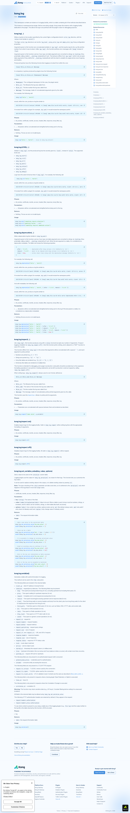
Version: (95, 15)
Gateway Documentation (101, 24)
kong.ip (98, 43)
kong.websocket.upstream (103, 85)
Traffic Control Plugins (62, 796)
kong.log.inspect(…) (99, 104)
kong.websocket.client (102, 82)
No (22, 748)
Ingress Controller (40, 799)
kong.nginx (99, 48)
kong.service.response (102, 66)
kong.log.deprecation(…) (100, 101)
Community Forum (101, 790)
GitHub (98, 792)
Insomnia (37, 794)
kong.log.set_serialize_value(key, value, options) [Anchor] (33, 471)
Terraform (79, 794)
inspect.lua (31, 395)
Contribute (55, 754)
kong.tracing (99, 77)
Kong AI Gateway (39, 790)
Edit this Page (38, 752)
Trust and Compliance (74, 811)
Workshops (100, 799)
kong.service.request (101, 64)
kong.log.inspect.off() (99, 110)
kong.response (100, 59)
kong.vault (98, 80)
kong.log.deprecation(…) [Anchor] (24, 233)
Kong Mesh (38, 792)
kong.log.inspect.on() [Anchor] (22, 421)
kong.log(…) (97, 95)
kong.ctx (98, 40)
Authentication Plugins (61, 792)
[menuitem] (64, 2)
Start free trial (99, 772)
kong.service (99, 69)
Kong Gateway (22, 16)
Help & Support (101, 801)
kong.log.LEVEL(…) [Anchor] (21, 147)
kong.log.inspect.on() (99, 107)
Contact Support (92, 749)
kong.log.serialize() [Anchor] (21, 573)
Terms (58, 811)
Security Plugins (60, 794)
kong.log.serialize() (99, 117)
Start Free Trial (107, 2)
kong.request (99, 56)
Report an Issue (29, 752)
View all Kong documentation (22, 755)
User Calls (99, 796)
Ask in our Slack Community (95, 747)
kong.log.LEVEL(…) (99, 98)
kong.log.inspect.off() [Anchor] (23, 447)
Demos (99, 794)
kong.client (99, 35)
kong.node (99, 51)
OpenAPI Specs (39, 796)
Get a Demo (98, 2)
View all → (58, 799)
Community (100, 787)
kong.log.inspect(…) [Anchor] (22, 339)
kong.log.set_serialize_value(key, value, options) (102, 113)
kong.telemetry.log (101, 74)
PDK (97, 29)
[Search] (44, 2)
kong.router (99, 61)
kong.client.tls (99, 32)
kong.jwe (98, 45)
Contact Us (100, 803)
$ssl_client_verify (76, 674)
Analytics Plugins (60, 790)
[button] (84, 67)
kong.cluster (99, 37)
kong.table (98, 72)
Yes (17, 748)
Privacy (64, 811)
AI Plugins (58, 787)
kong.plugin (99, 53)
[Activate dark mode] (115, 3)
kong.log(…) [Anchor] (19, 34)
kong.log (96, 92)
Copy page (79, 13)
